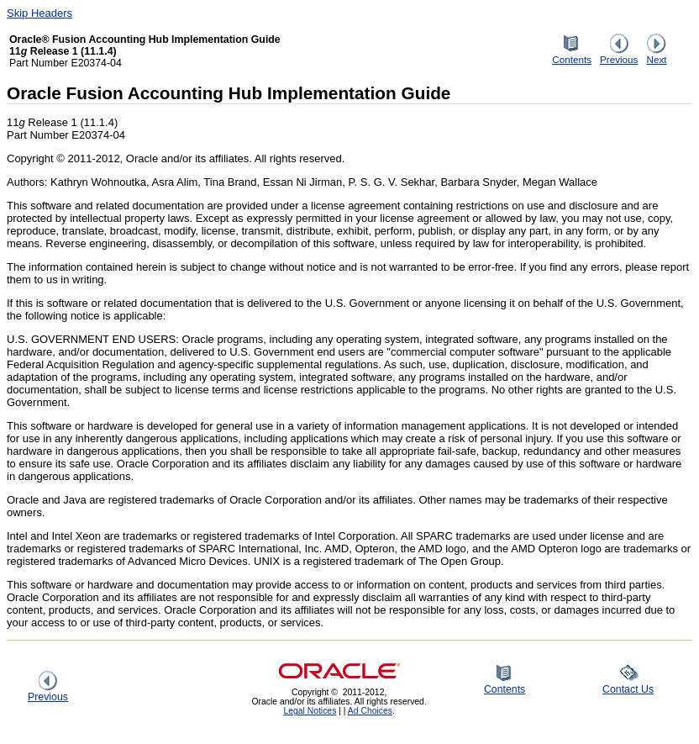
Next (656, 55)
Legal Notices (309, 710)
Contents (571, 55)
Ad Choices (370, 710)
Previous (619, 55)
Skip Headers (39, 13)
